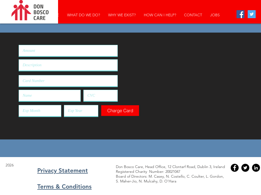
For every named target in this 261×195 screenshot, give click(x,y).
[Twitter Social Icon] (252, 14)
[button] (120, 110)
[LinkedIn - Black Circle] (256, 168)
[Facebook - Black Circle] (235, 168)
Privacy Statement (62, 170)
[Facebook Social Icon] (240, 14)
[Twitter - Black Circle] (245, 168)
